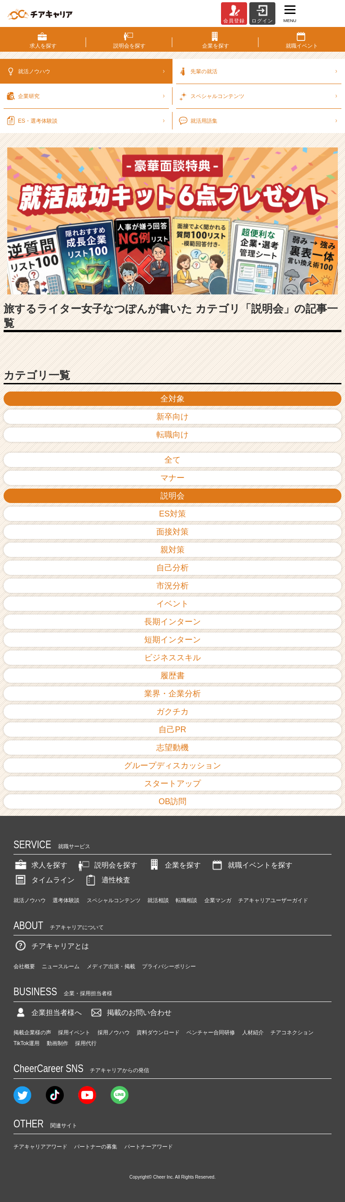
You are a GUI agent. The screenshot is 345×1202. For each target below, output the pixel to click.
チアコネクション (292, 1032)
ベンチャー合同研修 (210, 1032)
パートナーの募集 (95, 1147)
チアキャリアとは (51, 946)
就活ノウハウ (86, 68)
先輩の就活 (258, 68)
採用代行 (86, 1043)
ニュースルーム (61, 966)
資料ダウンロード (158, 1032)
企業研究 (86, 93)
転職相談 (186, 900)
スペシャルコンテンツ (114, 900)
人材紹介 (253, 1032)
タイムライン (44, 880)
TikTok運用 (26, 1043)
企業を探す (174, 865)
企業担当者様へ (47, 1012)
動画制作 (57, 1043)
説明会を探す (106, 865)
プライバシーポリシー (169, 966)
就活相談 (158, 900)
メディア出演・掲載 (111, 966)
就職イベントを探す (251, 865)
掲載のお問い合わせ (130, 1012)
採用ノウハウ (113, 1032)
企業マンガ (217, 900)
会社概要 (24, 966)
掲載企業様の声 (32, 1032)
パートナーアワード (148, 1147)
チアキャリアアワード (40, 1147)
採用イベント (74, 1032)
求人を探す (40, 865)
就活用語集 (258, 117)
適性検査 (107, 880)
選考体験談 (66, 900)
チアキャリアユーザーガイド (273, 900)
